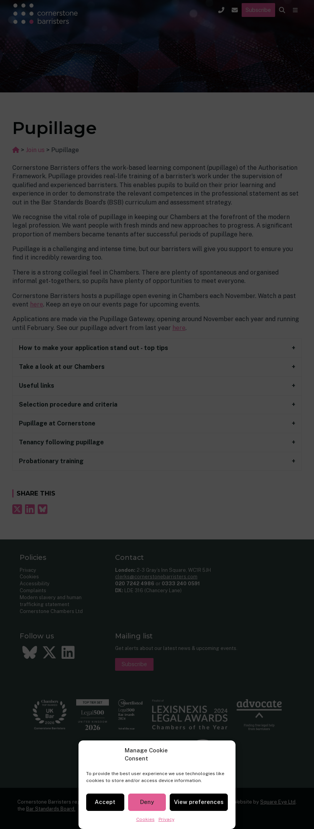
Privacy (166, 819)
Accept (105, 802)
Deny (147, 802)
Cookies (145, 819)
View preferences (199, 802)
